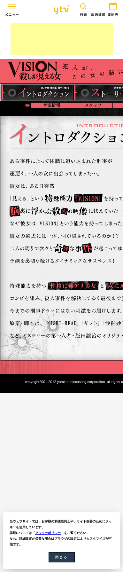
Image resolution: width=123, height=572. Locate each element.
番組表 (113, 8)
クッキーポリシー (48, 533)
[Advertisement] (62, 39)
